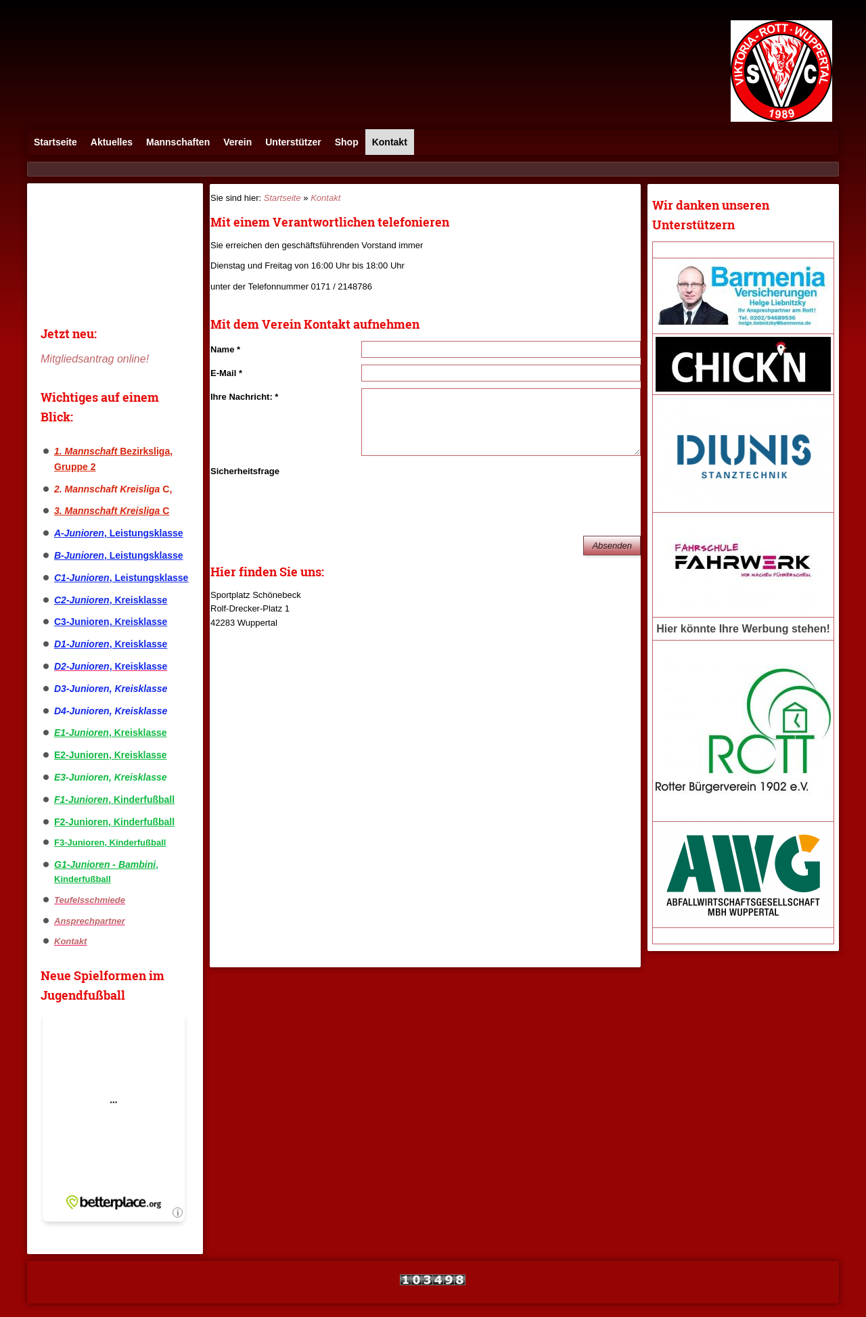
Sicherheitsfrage (244, 471)
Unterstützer (293, 142)
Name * (225, 349)
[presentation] (464, 489)
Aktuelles (112, 142)
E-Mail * (226, 373)
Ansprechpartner (89, 921)
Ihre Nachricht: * (244, 397)
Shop (347, 142)
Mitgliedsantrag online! (95, 359)
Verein (237, 142)
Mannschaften (178, 142)
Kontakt (389, 142)
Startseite (55, 142)
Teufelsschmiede (89, 900)
